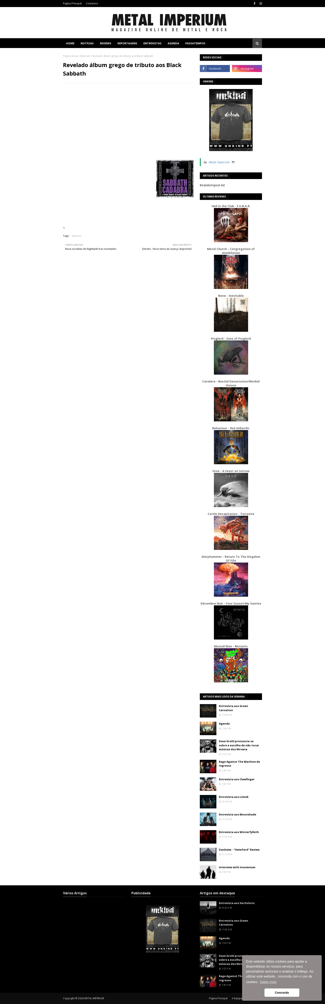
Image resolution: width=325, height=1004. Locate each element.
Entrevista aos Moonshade (237, 814)
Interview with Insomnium (237, 867)
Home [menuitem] (70, 43)
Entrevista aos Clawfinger (237, 779)
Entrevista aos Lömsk (234, 797)
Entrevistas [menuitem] (152, 43)
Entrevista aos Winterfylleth (239, 832)
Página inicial (70, 56)
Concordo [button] (282, 992)
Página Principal (72, 3)
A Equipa (237, 998)
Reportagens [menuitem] (127, 43)
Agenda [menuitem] (173, 43)
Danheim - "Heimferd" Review (239, 849)
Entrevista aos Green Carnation (233, 708)
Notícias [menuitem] (87, 43)
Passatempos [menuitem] (195, 43)
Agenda (224, 723)
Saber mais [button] (268, 982)
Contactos (92, 3)
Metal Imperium (219, 162)
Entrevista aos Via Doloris (237, 903)
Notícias (85, 56)
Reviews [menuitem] (105, 43)
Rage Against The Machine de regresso (239, 764)
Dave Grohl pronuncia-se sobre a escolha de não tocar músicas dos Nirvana (239, 745)
